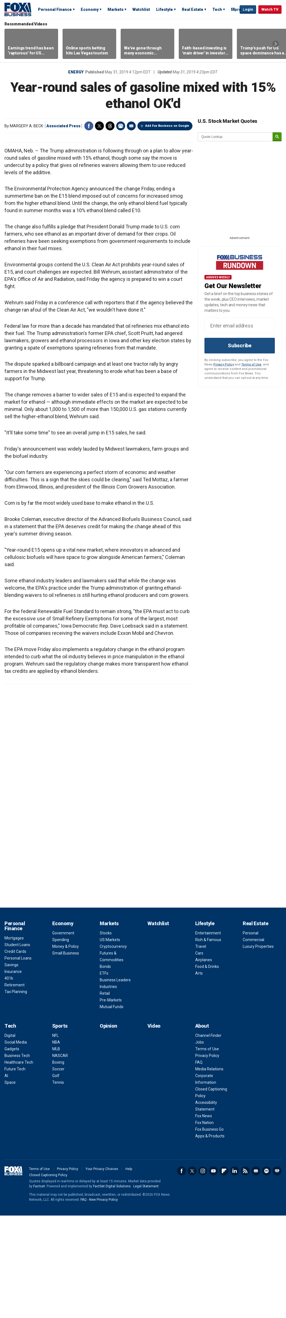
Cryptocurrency (113, 1049)
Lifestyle (164, 9)
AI (6, 1178)
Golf (55, 1178)
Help (128, 1271)
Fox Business (17, 9)
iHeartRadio (277, 1273)
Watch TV (269, 9)
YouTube (213, 1273)
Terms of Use (251, 364)
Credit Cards (15, 1054)
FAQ (198, 1164)
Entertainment (208, 1035)
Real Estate (192, 9)
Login (248, 9)
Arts (199, 1075)
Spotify (266, 1273)
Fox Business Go (209, 1232)
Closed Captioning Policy (48, 1277)
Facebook (88, 125)
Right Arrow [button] (275, 43)
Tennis (58, 1185)
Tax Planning (15, 1094)
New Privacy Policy (103, 1302)
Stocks (106, 1035)
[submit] (277, 137)
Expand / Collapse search (234, 10)
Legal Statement (146, 1289)
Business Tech (17, 1158)
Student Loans (17, 1047)
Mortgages (14, 1040)
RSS (245, 1273)
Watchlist (141, 9)
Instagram (202, 1273)
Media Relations (209, 1171)
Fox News (203, 1218)
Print (120, 125)
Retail (105, 1096)
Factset (39, 1289)
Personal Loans (18, 1060)
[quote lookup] (235, 136)
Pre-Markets (111, 1102)
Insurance (13, 1074)
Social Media (15, 1144)
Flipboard (224, 1273)
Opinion (108, 1128)
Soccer (58, 1171)
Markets (115, 9)
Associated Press (63, 126)
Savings (11, 1067)
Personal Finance (55, 9)
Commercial (253, 1042)
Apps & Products (210, 1238)
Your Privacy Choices (101, 1271)
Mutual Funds (111, 1109)
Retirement (14, 1087)
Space (10, 1185)
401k (8, 1080)
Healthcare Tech (18, 1164)
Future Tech (14, 1171)
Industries (108, 1089)
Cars (199, 1055)
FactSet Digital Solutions (112, 1289)
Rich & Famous (208, 1042)
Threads (110, 125)
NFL (55, 1138)
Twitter (99, 125)
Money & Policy (65, 1049)
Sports (60, 1128)
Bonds (105, 1069)
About (202, 1128)
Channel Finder (208, 1138)
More (236, 9)
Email (131, 125)
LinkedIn (234, 1273)
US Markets (110, 1042)
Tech (217, 9)
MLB (56, 1151)
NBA (56, 1144)
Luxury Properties (258, 1049)
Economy (90, 9)
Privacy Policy (223, 364)
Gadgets (11, 1151)
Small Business (65, 1055)
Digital (9, 1138)
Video (154, 1128)
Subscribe (239, 345)
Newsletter (255, 1273)
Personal (250, 1035)
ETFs (104, 1075)
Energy (76, 72)
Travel (200, 1049)
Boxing (58, 1164)
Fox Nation (204, 1225)
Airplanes (203, 1062)
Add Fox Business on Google (167, 126)
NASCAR (60, 1158)
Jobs (199, 1144)
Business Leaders (115, 1082)
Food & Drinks (207, 1069)
